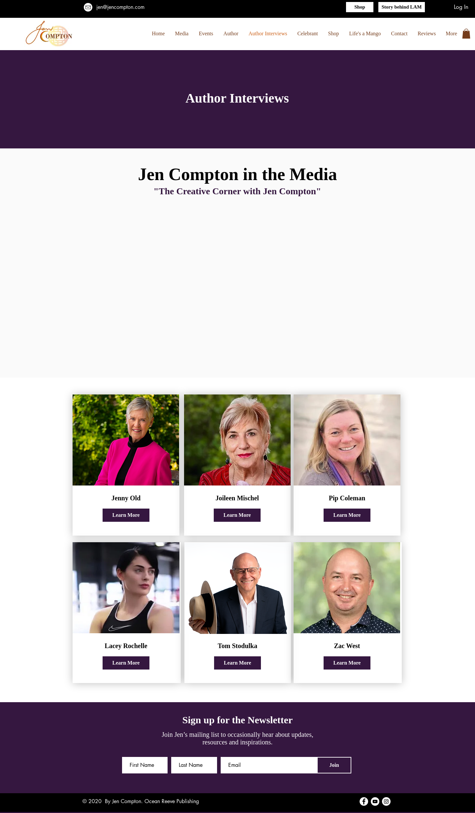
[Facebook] (364, 801)
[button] (466, 34)
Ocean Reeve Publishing (171, 801)
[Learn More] (126, 515)
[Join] (334, 765)
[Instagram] (386, 801)
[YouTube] (375, 801)
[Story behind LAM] (401, 7)
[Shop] (359, 7)
